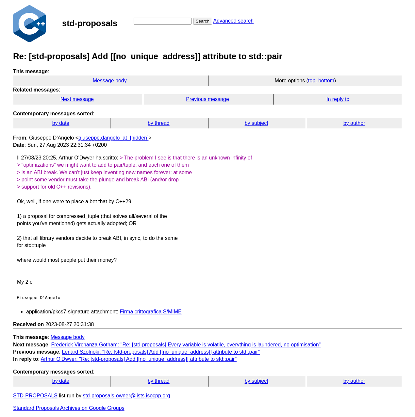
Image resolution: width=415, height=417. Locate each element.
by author (354, 123)
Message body (110, 80)
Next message (77, 99)
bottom (326, 80)
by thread (159, 123)
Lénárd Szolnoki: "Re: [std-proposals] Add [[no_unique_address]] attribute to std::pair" (161, 352)
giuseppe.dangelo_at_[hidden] (113, 138)
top (311, 80)
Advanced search (233, 21)
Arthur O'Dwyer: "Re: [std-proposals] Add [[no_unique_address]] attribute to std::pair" (139, 359)
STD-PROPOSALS (35, 395)
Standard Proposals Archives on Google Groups (68, 408)
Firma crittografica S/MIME (150, 311)
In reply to (337, 99)
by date (60, 123)
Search (202, 21)
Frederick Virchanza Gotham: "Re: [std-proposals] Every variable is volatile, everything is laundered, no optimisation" (186, 344)
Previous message (207, 99)
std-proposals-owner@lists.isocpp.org (126, 395)
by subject (256, 123)
